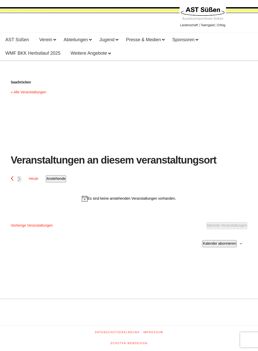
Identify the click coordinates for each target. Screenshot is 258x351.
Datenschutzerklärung (117, 332)
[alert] (129, 199)
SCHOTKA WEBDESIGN (129, 343)
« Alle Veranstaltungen (28, 92)
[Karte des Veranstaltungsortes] (70, 120)
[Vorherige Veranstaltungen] (12, 178)
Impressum (153, 332)
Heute (33, 179)
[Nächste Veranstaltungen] (19, 179)
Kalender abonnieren (219, 243)
